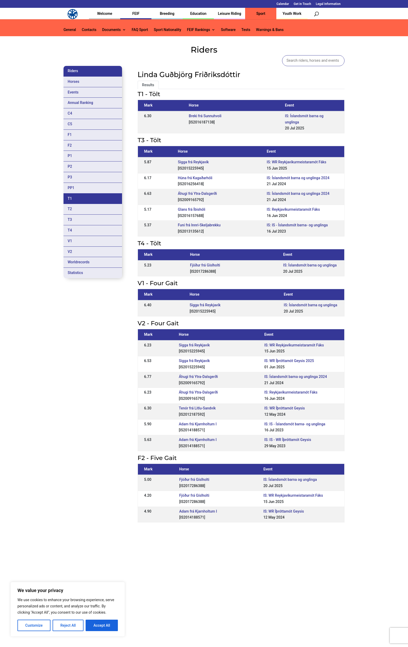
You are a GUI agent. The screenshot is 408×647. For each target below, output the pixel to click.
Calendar (283, 4)
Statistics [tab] (75, 273)
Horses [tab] (73, 81)
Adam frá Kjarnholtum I (197, 424)
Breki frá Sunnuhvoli (205, 116)
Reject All (68, 625)
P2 (70, 166)
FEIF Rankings (198, 30)
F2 (70, 145)
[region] (67, 609)
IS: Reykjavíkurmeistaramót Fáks (293, 209)
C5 (70, 124)
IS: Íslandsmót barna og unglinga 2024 (298, 178)
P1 (70, 156)
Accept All (101, 625)
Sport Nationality (167, 30)
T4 (70, 230)
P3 (70, 177)
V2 (70, 252)
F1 (70, 135)
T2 (70, 209)
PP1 (71, 188)
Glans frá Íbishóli (191, 209)
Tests (245, 30)
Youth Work (292, 13)
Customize (34, 625)
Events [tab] (73, 92)
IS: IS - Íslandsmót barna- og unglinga (297, 225)
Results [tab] (148, 85)
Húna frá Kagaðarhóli (195, 178)
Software (228, 30)
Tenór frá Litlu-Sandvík (197, 408)
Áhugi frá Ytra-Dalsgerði (197, 193)
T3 (70, 219)
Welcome (104, 13)
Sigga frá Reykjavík (193, 162)
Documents (111, 30)
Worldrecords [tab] (79, 262)
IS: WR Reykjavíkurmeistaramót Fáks (296, 162)
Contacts (89, 30)
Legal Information (328, 4)
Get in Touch (302, 4)
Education (198, 13)
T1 (70, 198)
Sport (260, 13)
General (69, 30)
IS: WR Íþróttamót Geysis (284, 408)
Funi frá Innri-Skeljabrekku (199, 225)
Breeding (167, 13)
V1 (70, 241)
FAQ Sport (140, 30)
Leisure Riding (229, 13)
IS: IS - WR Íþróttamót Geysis (287, 440)
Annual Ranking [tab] (80, 103)
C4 (70, 113)
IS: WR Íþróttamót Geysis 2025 (289, 361)
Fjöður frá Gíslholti (205, 265)
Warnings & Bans (270, 30)
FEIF (135, 13)
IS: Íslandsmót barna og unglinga (310, 265)
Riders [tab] (73, 71)
